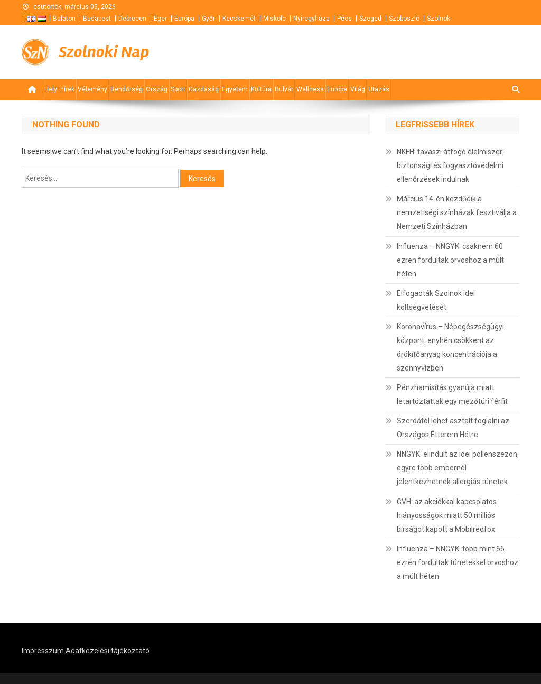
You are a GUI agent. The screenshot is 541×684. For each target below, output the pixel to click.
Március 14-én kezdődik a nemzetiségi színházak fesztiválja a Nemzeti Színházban (457, 212)
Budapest (97, 18)
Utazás (378, 89)
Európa (184, 18)
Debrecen (132, 18)
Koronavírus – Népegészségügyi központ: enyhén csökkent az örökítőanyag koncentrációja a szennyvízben (450, 347)
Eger (160, 18)
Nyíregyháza (311, 18)
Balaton (64, 18)
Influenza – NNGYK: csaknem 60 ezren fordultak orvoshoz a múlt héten (450, 260)
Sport (178, 89)
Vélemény (92, 89)
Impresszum (43, 650)
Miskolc (274, 18)
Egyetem (235, 89)
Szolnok (438, 18)
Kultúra (261, 89)
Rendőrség (126, 89)
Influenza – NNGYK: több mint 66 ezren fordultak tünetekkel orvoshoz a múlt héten (457, 562)
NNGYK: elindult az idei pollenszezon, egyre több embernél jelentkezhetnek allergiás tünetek (458, 468)
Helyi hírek (59, 89)
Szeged (370, 18)
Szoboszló (404, 18)
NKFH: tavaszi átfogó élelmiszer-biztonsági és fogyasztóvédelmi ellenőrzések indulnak (451, 165)
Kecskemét (239, 18)
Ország (156, 89)
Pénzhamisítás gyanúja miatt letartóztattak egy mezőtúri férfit (452, 394)
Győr (208, 18)
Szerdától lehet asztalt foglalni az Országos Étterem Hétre (453, 428)
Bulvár (284, 89)
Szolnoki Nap (104, 52)
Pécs (344, 18)
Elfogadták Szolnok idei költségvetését (436, 300)
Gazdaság (204, 89)
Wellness (310, 89)
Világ (357, 89)
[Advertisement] (392, 52)
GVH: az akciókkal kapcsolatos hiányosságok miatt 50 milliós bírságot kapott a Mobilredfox (447, 515)
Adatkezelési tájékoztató (108, 650)
